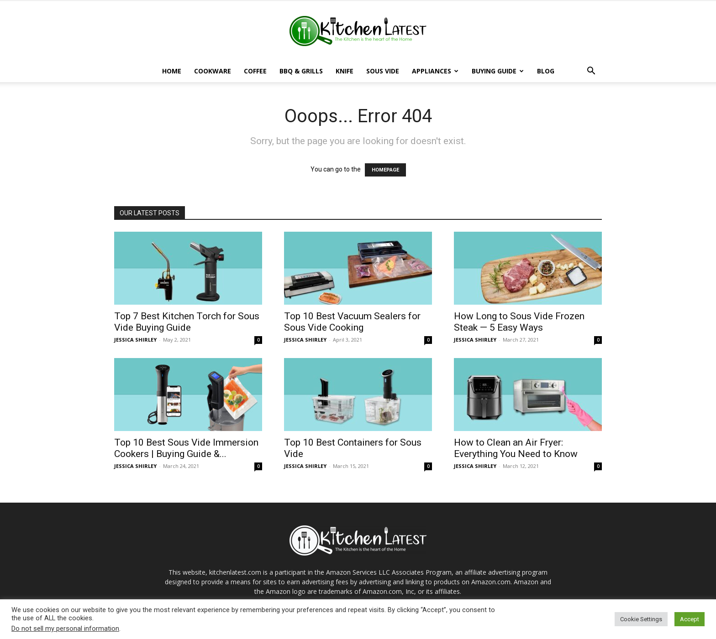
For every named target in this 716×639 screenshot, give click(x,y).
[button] (591, 72)
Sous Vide (382, 71)
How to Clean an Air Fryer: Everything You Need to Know (516, 448)
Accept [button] (689, 619)
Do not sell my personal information (65, 628)
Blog (545, 71)
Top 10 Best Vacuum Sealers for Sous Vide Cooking (352, 322)
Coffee (255, 71)
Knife (344, 71)
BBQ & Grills (301, 71)
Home (171, 71)
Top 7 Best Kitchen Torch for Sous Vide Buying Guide (186, 322)
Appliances (435, 71)
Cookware (212, 71)
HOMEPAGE (385, 170)
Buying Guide (498, 71)
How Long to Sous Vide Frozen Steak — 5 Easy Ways (519, 322)
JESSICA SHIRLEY (135, 339)
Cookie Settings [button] (641, 619)
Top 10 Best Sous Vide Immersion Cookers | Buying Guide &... (186, 448)
